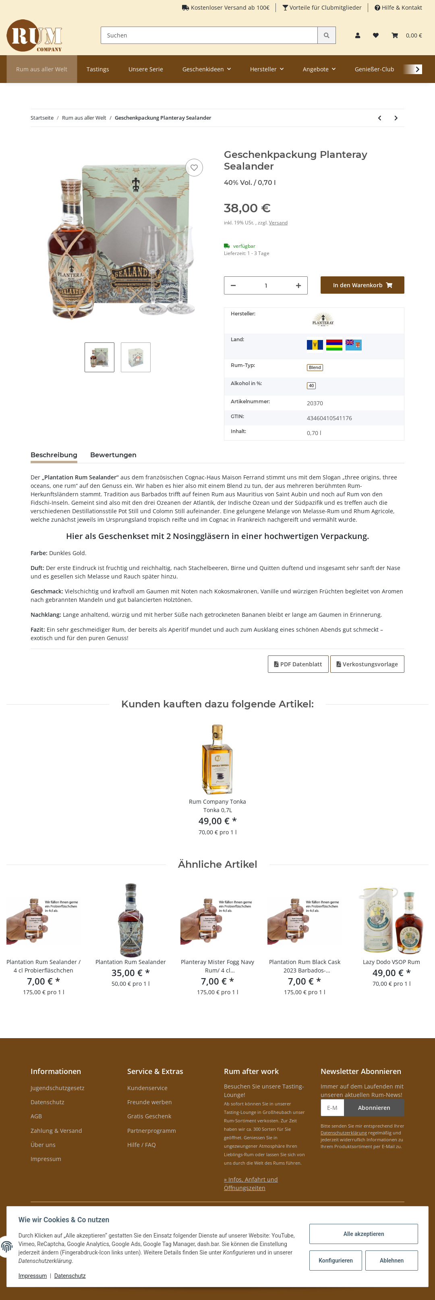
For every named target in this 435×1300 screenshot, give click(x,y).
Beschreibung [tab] (54, 455)
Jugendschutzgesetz (58, 1088)
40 (311, 385)
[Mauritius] (334, 345)
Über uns (43, 1145)
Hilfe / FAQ (141, 1145)
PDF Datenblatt (298, 664)
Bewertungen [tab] (113, 455)
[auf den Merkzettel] (194, 167)
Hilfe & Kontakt (401, 7)
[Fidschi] (354, 345)
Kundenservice (147, 1088)
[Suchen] (209, 35)
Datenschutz (47, 1102)
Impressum (46, 1159)
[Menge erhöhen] (298, 285)
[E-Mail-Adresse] (332, 1107)
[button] (358, 35)
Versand (278, 222)
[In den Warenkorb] (37, 144)
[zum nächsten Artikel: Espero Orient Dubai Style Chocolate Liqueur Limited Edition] (396, 117)
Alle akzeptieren (362, 1234)
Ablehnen (390, 1260)
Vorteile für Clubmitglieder (325, 7)
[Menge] (266, 285)
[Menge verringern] (233, 285)
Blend (315, 367)
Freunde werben (149, 1102)
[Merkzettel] (376, 35)
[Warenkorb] (407, 35)
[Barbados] (315, 345)
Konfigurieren (335, 1260)
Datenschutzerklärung (344, 1133)
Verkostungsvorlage (367, 664)
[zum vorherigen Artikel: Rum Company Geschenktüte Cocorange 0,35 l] (379, 117)
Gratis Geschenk (149, 1116)
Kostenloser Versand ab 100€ (229, 7)
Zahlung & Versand (56, 1130)
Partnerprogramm (151, 1130)
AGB (36, 1116)
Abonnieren (374, 1107)
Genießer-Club (374, 69)
